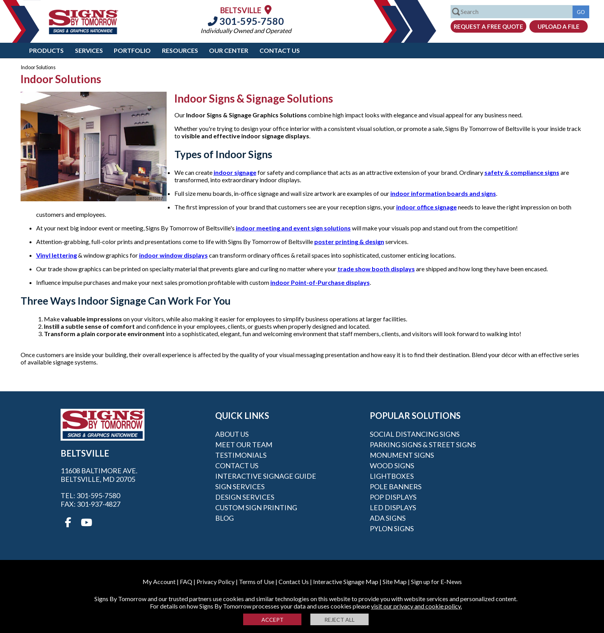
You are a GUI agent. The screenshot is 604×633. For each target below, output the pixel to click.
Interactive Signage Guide (265, 476)
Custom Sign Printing (256, 507)
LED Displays (393, 507)
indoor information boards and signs (443, 193)
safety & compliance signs (521, 172)
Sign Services (240, 486)
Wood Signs (392, 465)
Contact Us (279, 50)
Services (89, 50)
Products (46, 50)
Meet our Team (243, 444)
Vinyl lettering (56, 255)
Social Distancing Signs (415, 434)
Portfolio (132, 50)
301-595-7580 (246, 21)
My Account (159, 581)
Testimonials (240, 455)
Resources (180, 50)
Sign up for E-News (436, 581)
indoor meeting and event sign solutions (293, 228)
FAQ (186, 581)
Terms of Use (256, 581)
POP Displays (393, 497)
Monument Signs (402, 455)
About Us (232, 434)
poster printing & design (349, 241)
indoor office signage (426, 207)
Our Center (228, 50)
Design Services (244, 497)
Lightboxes (392, 476)
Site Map (395, 581)
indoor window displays (173, 255)
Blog (224, 518)
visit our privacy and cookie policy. (416, 606)
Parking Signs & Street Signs (423, 444)
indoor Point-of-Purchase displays (320, 282)
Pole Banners (395, 486)
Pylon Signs (392, 528)
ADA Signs (388, 518)
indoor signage (235, 172)
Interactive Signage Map (345, 581)
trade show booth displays (376, 268)
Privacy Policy (216, 581)
